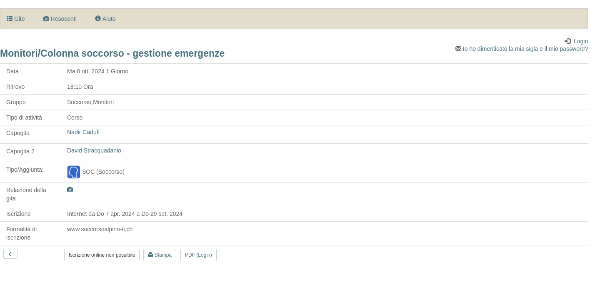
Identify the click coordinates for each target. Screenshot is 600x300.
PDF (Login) (198, 255)
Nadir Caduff (83, 132)
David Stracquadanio (94, 150)
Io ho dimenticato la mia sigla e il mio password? (521, 48)
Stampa (160, 255)
